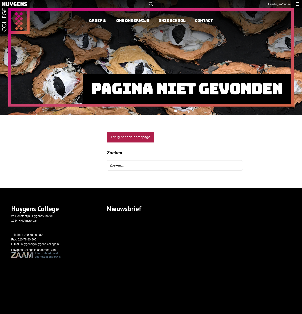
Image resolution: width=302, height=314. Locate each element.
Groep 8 (97, 20)
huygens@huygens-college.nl (40, 244)
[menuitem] (97, 20)
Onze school (172, 20)
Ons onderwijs (132, 20)
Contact (204, 20)
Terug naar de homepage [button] (130, 137)
